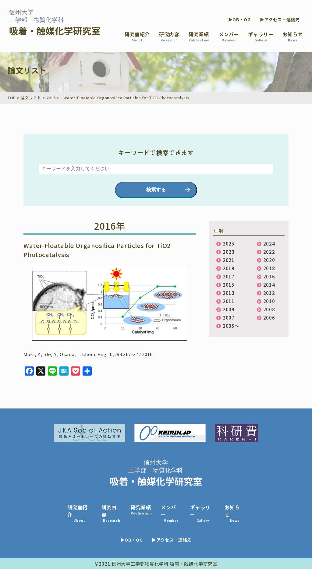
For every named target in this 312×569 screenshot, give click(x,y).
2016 (269, 276)
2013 (229, 293)
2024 (269, 243)
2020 (269, 260)
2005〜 (231, 326)
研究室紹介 (137, 36)
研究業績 (199, 36)
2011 (229, 301)
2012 (269, 293)
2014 (269, 284)
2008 (269, 309)
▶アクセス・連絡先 (280, 19)
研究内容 (169, 36)
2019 (229, 268)
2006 (269, 317)
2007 (229, 317)
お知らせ (292, 36)
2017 (229, 276)
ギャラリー (260, 36)
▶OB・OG (239, 19)
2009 (229, 309)
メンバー (229, 36)
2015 (229, 284)
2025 (229, 243)
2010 (269, 301)
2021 (229, 260)
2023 (229, 252)
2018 (269, 268)
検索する (156, 189)
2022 (269, 252)
